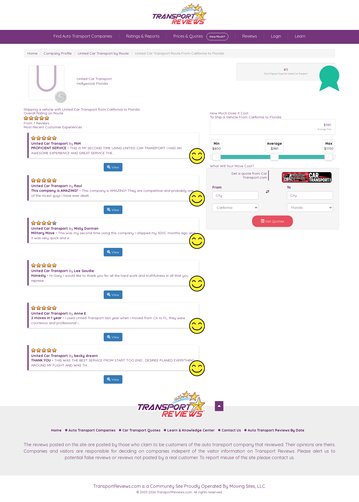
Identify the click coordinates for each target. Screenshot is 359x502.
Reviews (249, 36)
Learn (300, 36)
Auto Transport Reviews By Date (276, 430)
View (113, 167)
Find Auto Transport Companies (83, 36)
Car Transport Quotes (141, 430)
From (217, 187)
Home (32, 53)
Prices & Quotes (201, 36)
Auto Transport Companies (92, 430)
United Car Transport (94, 78)
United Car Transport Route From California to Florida (179, 53)
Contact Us (231, 430)
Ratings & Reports (143, 36)
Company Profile (58, 53)
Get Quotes (272, 221)
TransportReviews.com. (175, 492)
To (289, 187)
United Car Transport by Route (103, 53)
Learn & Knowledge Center (191, 430)
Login (276, 36)
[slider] (216, 156)
